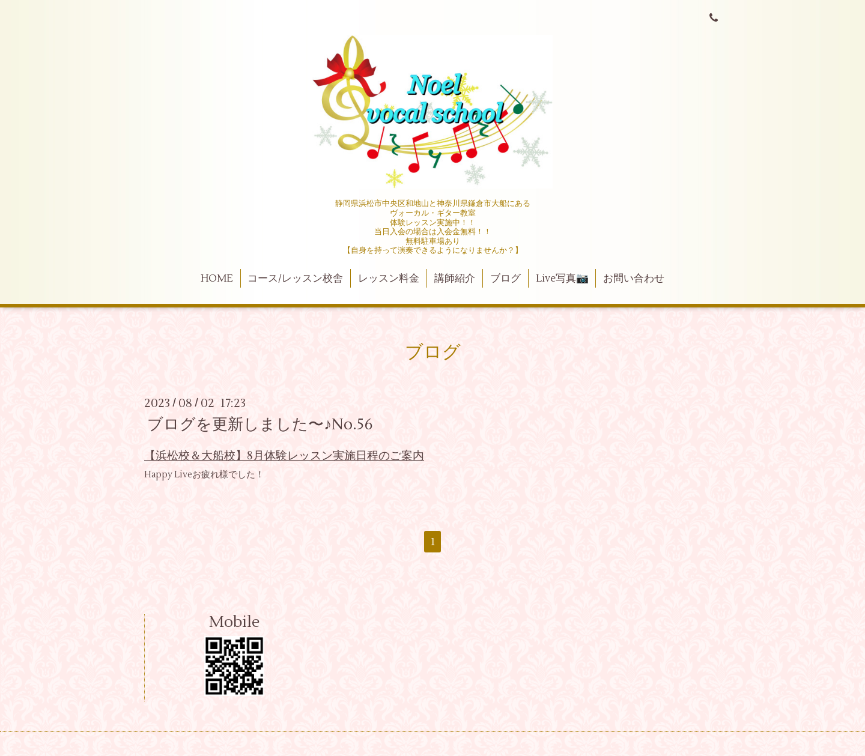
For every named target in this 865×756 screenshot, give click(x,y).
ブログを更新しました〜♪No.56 (260, 424)
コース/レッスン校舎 (295, 278)
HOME (217, 278)
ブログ (505, 278)
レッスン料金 (388, 278)
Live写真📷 (562, 278)
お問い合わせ (633, 278)
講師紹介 (454, 278)
